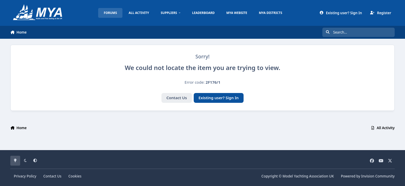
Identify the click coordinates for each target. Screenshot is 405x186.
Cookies (75, 176)
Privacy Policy (25, 176)
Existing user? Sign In (219, 97)
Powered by (368, 176)
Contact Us (176, 97)
